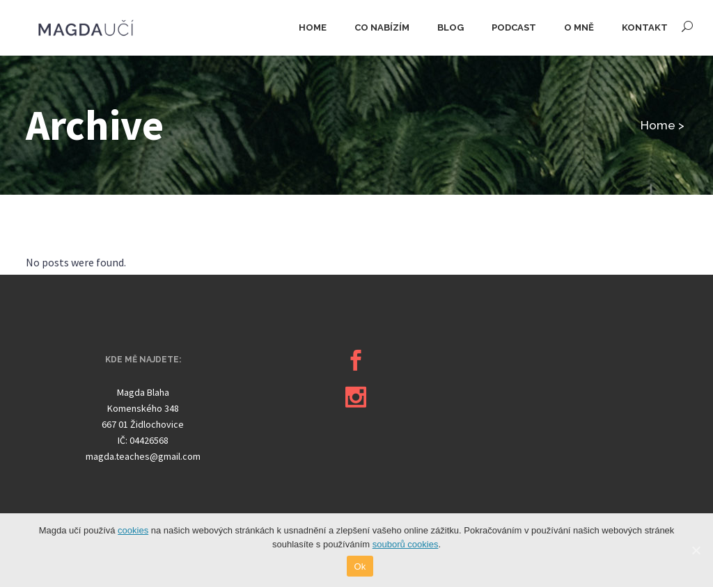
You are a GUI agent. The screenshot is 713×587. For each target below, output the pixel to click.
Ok (360, 566)
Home (658, 125)
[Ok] (696, 550)
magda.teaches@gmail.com (143, 456)
